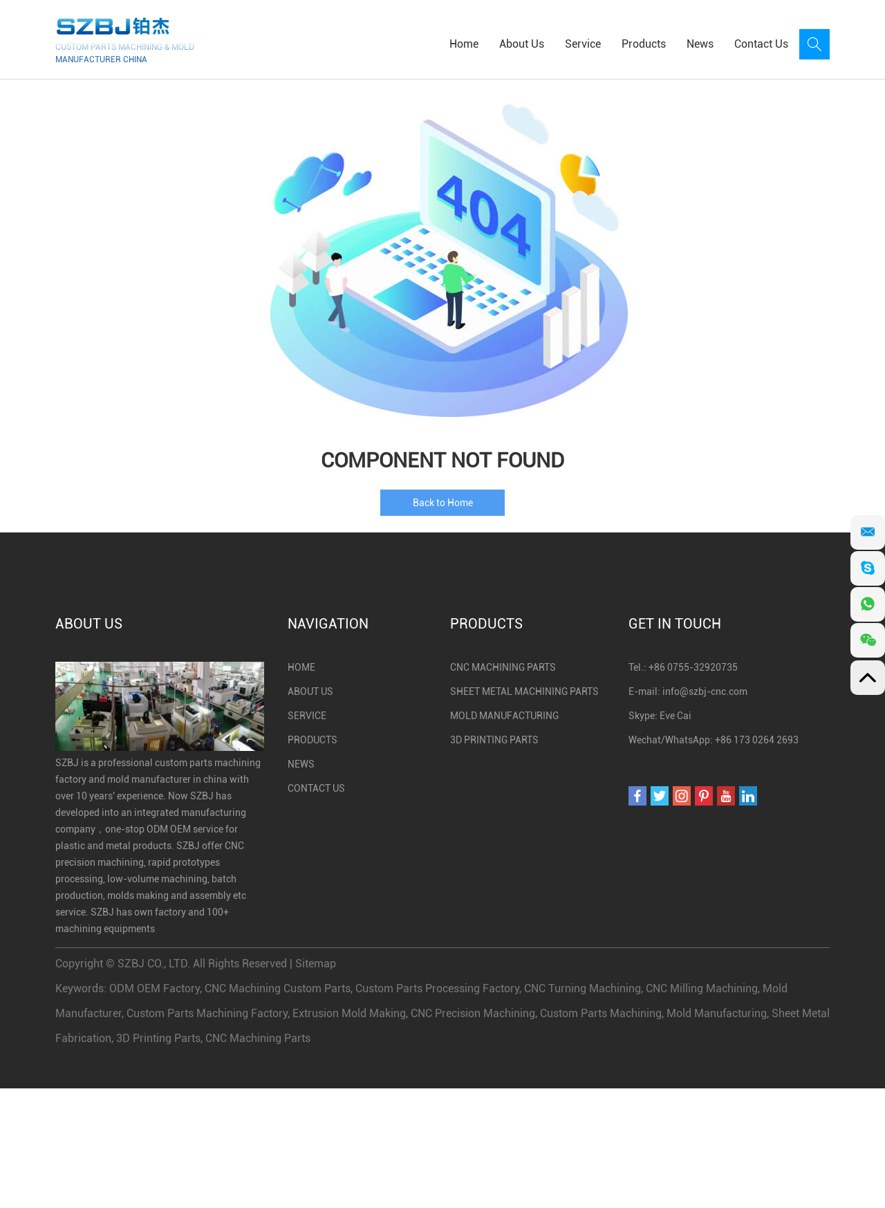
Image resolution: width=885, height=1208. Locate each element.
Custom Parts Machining (601, 1013)
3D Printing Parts (494, 739)
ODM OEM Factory (154, 988)
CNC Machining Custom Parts (278, 988)
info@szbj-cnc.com (704, 691)
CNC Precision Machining (473, 1013)
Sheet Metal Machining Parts (524, 691)
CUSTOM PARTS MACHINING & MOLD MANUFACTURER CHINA (124, 53)
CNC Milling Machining (702, 988)
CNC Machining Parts (503, 667)
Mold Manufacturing (504, 715)
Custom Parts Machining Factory (207, 1013)
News (700, 43)
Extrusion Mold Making (349, 1013)
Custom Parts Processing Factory (437, 988)
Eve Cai (675, 715)
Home (463, 43)
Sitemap (315, 963)
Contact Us (761, 43)
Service (583, 43)
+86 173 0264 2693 (757, 739)
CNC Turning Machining (582, 988)
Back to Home (443, 502)
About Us (521, 43)
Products (644, 43)
